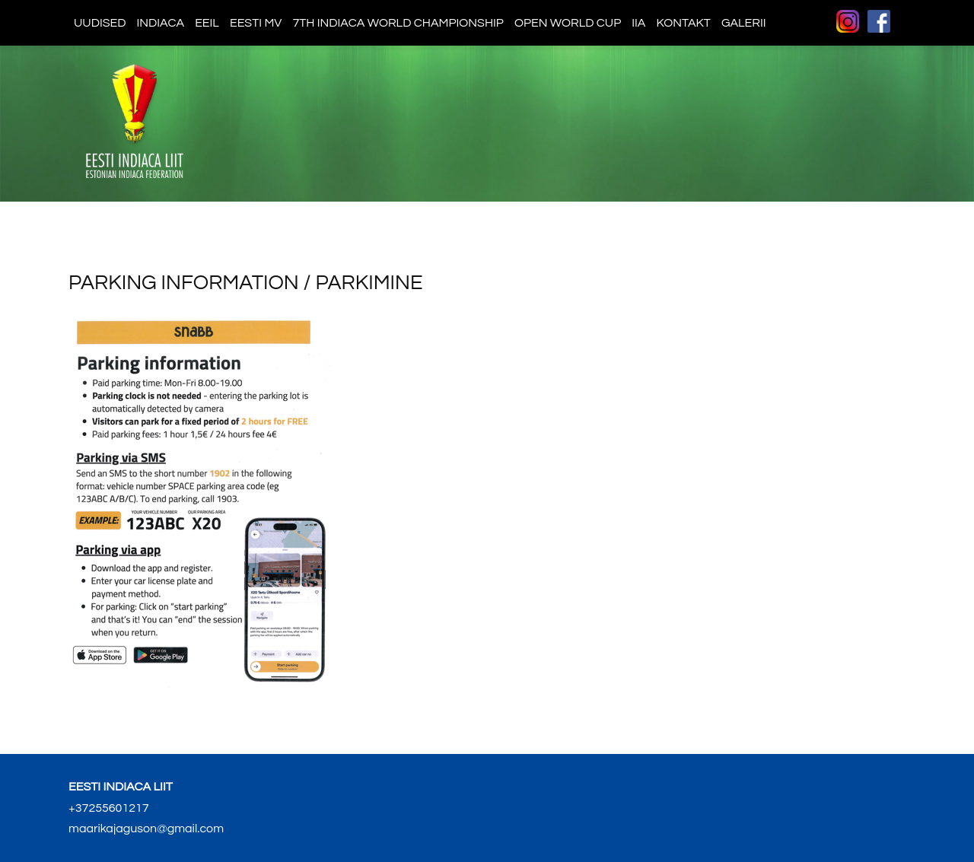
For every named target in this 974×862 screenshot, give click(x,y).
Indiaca (161, 23)
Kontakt (683, 23)
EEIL (207, 23)
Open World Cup (567, 23)
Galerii (743, 23)
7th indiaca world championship (398, 23)
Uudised (100, 23)
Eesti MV (256, 23)
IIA (638, 23)
